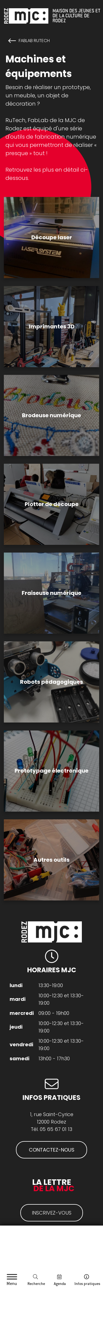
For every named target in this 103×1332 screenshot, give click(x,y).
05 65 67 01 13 (56, 1129)
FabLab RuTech (34, 41)
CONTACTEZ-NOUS (51, 1149)
